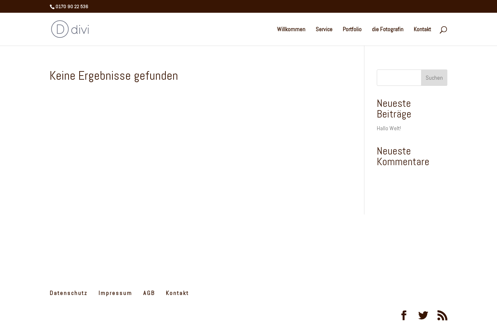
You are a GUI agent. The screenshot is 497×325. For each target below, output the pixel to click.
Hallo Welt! (389, 128)
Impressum (115, 293)
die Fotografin (387, 29)
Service (324, 29)
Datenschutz (68, 293)
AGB (149, 293)
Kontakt (422, 29)
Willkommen (291, 29)
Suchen (434, 77)
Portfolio (352, 29)
